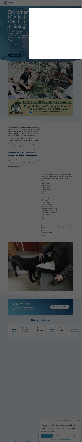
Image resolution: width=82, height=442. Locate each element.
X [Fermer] (63, 10)
